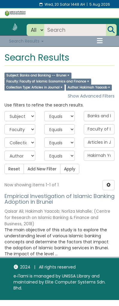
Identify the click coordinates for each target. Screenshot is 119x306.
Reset (14, 169)
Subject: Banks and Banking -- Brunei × (37, 75)
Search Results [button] (26, 41)
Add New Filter (42, 169)
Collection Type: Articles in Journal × (34, 87)
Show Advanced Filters (91, 96)
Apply (69, 169)
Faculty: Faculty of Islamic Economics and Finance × (47, 81)
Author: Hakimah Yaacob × (89, 87)
